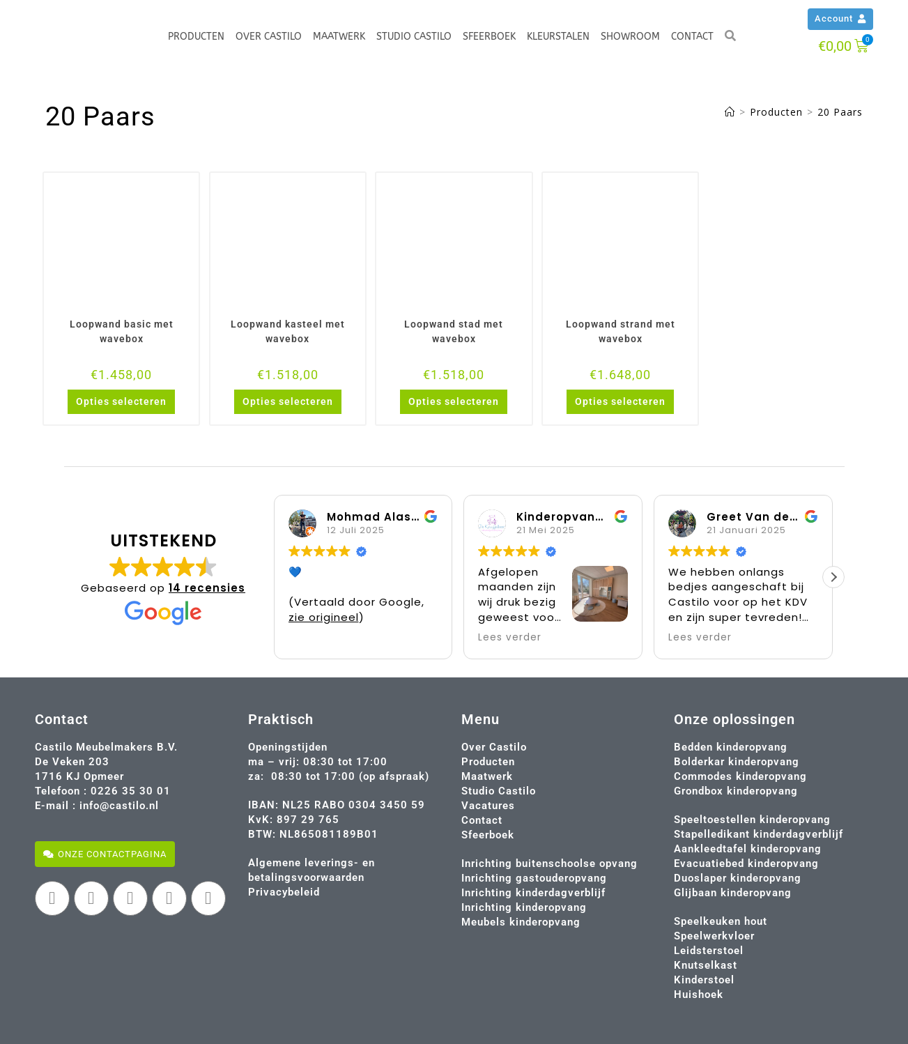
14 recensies (207, 588)
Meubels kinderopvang (520, 922)
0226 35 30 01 (131, 791)
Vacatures (488, 805)
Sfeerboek (489, 37)
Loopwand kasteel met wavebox (288, 331)
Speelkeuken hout (720, 921)
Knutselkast (705, 965)
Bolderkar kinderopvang (736, 761)
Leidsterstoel (709, 950)
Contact (692, 37)
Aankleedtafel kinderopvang (748, 849)
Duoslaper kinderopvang (737, 878)
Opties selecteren (121, 401)
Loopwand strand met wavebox (620, 331)
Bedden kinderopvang (730, 747)
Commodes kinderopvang (740, 776)
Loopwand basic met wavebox (122, 331)
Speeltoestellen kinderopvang (752, 819)
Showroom (630, 37)
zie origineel (323, 617)
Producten (196, 37)
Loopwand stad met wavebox (453, 331)
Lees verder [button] (509, 637)
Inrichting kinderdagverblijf (533, 892)
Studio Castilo (414, 37)
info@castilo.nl (119, 805)
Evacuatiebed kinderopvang (746, 863)
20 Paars (840, 111)
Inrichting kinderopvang (524, 907)
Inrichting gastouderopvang (534, 878)
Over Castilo (269, 37)
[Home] (730, 111)
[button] (833, 577)
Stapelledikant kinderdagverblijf (758, 834)
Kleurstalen (558, 37)
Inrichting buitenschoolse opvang (549, 863)
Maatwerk (339, 37)
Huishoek (698, 994)
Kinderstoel (704, 980)
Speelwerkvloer (714, 936)
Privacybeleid (284, 892)
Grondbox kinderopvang (736, 791)
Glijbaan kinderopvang (733, 892)
